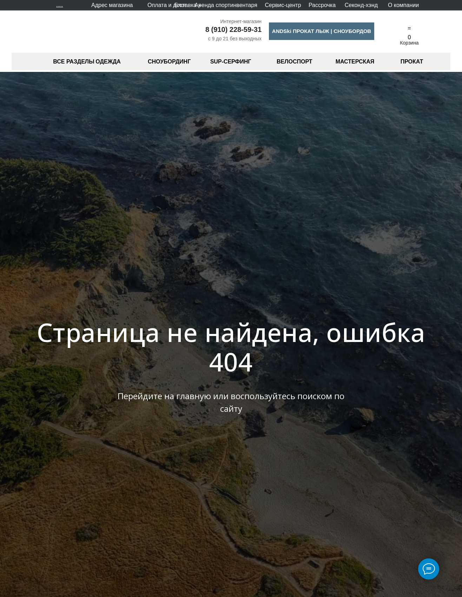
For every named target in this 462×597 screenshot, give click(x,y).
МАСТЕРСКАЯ (355, 62)
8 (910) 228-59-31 (233, 29)
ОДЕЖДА (108, 62)
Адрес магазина (112, 5)
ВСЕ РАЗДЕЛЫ (73, 62)
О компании (403, 5)
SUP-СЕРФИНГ (230, 62)
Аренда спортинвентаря (225, 5)
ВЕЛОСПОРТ (294, 62)
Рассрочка (322, 5)
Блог (180, 5)
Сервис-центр (283, 5)
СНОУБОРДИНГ (169, 62)
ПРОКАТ (412, 62)
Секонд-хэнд (361, 5)
